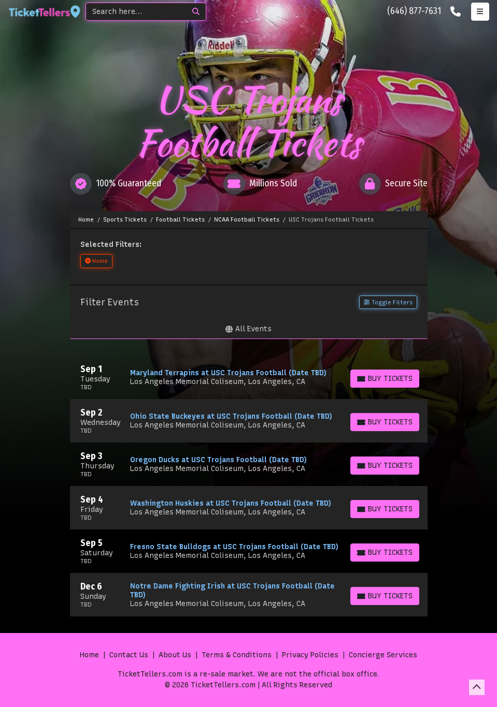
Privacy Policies (310, 655)
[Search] (136, 12)
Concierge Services (383, 655)
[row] (249, 377)
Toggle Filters (388, 302)
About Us (175, 655)
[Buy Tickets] (384, 379)
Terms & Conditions (237, 655)
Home (89, 655)
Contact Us (128, 655)
